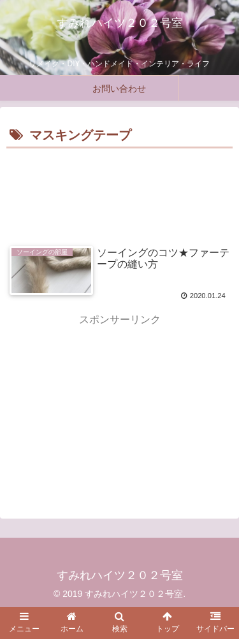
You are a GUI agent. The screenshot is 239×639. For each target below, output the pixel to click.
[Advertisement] (119, 190)
